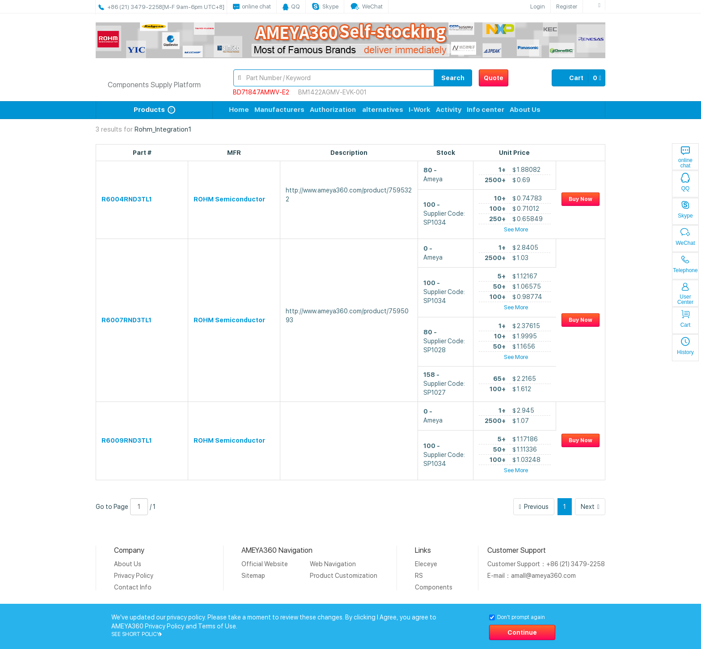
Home (239, 110)
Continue (522, 632)
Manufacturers (279, 110)
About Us (525, 110)
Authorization (333, 110)
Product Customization (343, 575)
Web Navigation (333, 564)
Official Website (264, 564)
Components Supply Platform (154, 85)
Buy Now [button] (580, 199)
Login (537, 6)
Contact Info (133, 587)
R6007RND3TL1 (126, 320)
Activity (448, 110)
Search (453, 77)
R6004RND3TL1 (126, 199)
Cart (578, 77)
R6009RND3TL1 (126, 440)
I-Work (420, 110)
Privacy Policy (133, 575)
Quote (493, 77)
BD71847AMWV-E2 (261, 92)
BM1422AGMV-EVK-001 (332, 92)
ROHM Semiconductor (229, 199)
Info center (485, 110)
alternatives (382, 110)
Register (566, 6)
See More (516, 229)
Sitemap (253, 575)
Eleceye (426, 564)
